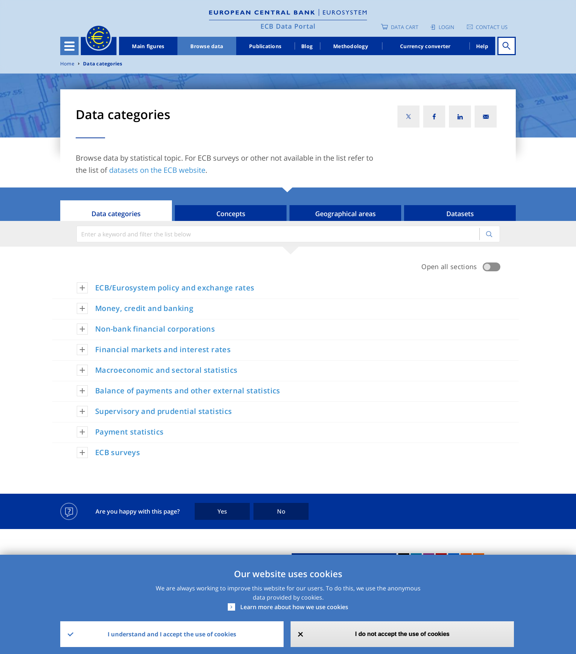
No (281, 511)
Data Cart (404, 27)
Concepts (230, 213)
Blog (307, 46)
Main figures (148, 46)
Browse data (206, 46)
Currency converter (425, 46)
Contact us (492, 27)
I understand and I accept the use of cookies (172, 634)
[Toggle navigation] (69, 46)
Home (67, 64)
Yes (222, 511)
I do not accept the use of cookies (402, 634)
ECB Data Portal (288, 26)
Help (482, 46)
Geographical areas (345, 213)
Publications (265, 46)
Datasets (460, 213)
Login (446, 27)
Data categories (102, 64)
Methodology (350, 46)
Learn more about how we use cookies (294, 607)
